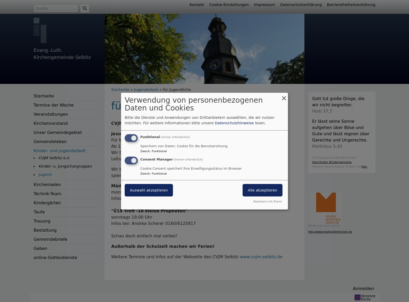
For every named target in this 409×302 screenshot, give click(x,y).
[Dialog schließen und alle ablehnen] (284, 96)
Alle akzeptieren (262, 190)
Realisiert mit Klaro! (267, 201)
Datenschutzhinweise (234, 123)
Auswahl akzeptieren (149, 190)
